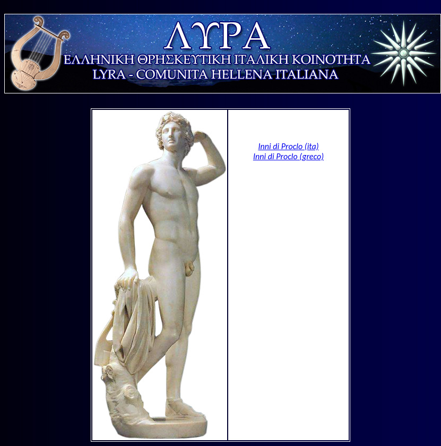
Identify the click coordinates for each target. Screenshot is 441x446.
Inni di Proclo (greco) (288, 156)
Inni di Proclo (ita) (288, 146)
